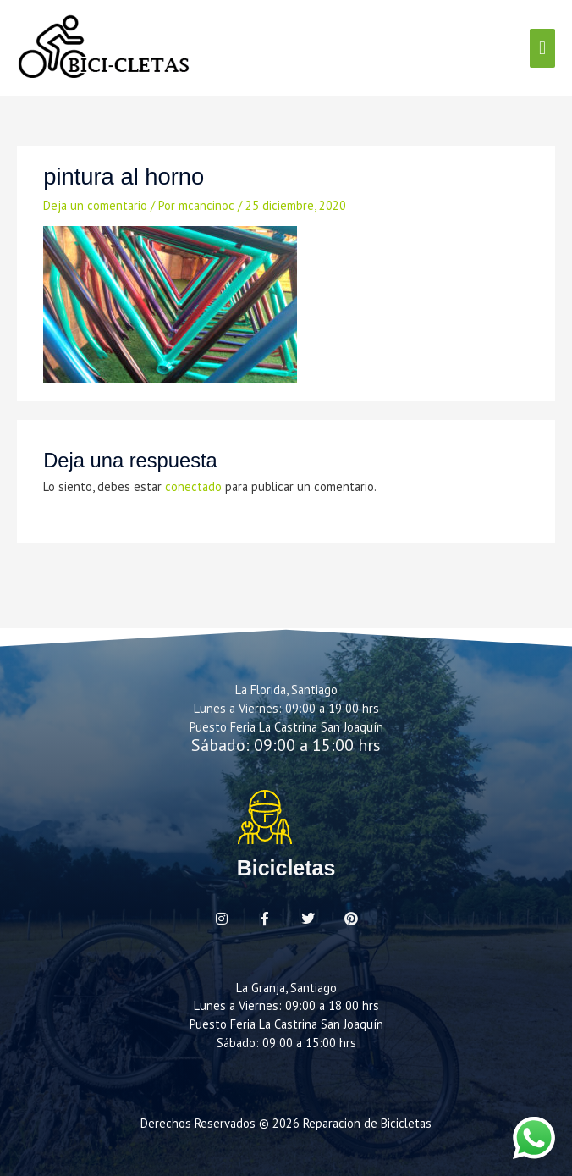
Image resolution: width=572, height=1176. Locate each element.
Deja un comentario (95, 205)
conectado (193, 486)
